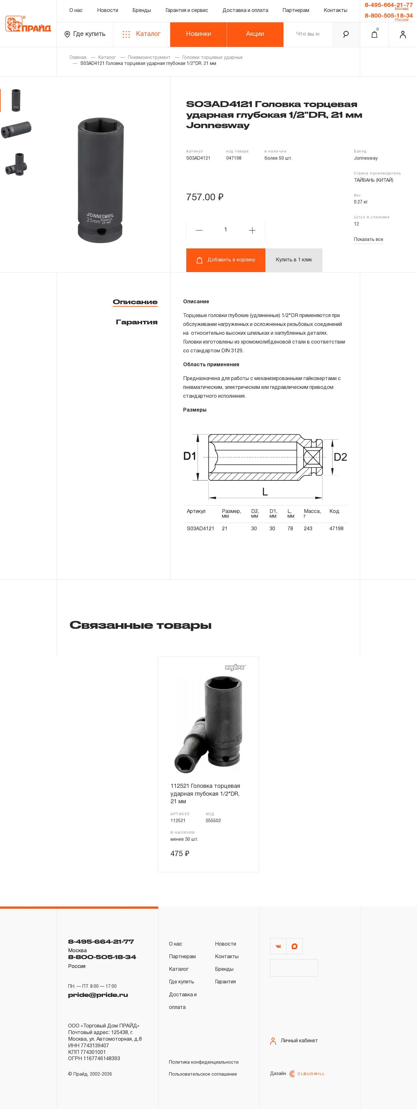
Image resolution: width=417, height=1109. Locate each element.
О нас (76, 11)
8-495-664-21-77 (389, 5)
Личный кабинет (294, 1041)
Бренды (141, 11)
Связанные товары (140, 624)
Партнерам (295, 11)
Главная (78, 58)
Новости (107, 11)
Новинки (198, 34)
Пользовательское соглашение (203, 1074)
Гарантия (137, 322)
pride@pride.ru (98, 994)
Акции (255, 34)
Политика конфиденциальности (204, 1063)
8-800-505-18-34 (389, 16)
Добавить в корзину (225, 260)
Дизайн (297, 1074)
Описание (135, 301)
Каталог (141, 34)
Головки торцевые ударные (212, 58)
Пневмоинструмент (149, 58)
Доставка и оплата (245, 11)
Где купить (85, 34)
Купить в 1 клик (294, 260)
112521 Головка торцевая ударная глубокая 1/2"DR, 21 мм (205, 794)
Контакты (335, 11)
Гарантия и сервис (186, 11)
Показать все (368, 240)
